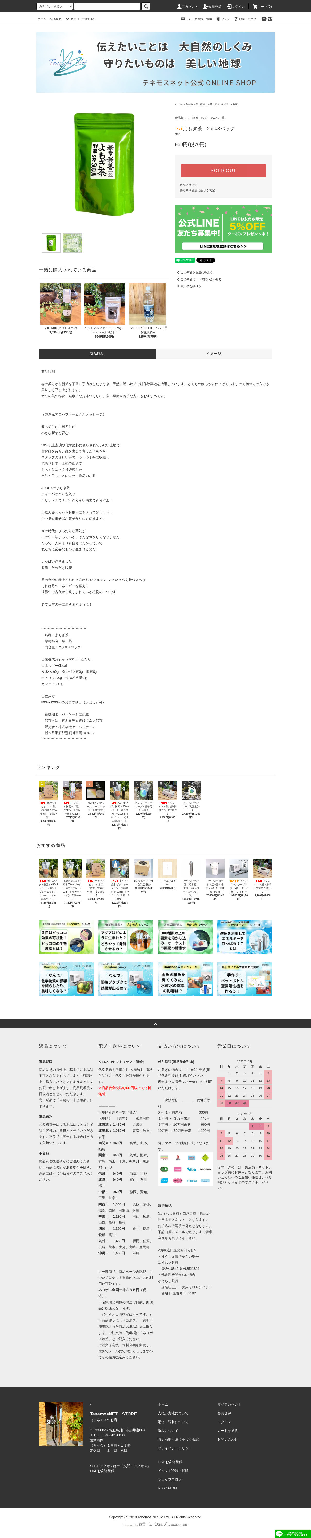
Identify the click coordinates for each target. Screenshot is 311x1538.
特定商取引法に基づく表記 (197, 190)
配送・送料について (173, 1422)
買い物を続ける (188, 286)
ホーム (42, 19)
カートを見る (227, 1431)
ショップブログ (170, 1479)
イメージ (213, 354)
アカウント (187, 6)
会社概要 (55, 19)
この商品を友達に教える (194, 272)
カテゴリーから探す (81, 19)
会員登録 (212, 6)
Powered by (155, 1525)
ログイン (235, 6)
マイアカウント (229, 1404)
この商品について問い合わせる (198, 279)
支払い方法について (173, 1413)
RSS (161, 1488)
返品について (188, 185)
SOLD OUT (223, 170)
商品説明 (97, 354)
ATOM (172, 1488)
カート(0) (262, 6)
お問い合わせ (244, 19)
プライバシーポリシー (175, 1448)
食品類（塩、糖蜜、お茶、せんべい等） (207, 104)
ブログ (222, 19)
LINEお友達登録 (102, 1471)
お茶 (235, 104)
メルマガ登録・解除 (196, 19)
